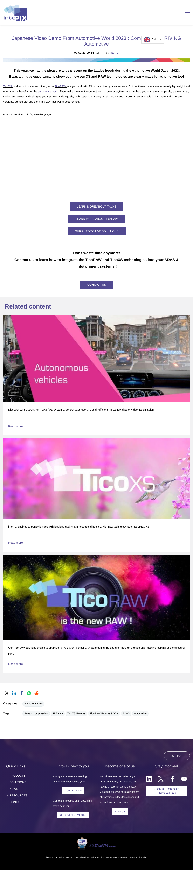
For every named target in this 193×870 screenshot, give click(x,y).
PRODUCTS (17, 775)
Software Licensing (138, 857)
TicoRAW (60, 86)
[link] (96, 61)
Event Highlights (33, 703)
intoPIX (114, 52)
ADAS (126, 713)
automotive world (48, 91)
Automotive (140, 713)
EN (150, 39)
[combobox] (152, 40)
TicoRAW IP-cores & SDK (104, 713)
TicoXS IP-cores (76, 713)
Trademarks (111, 857)
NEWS (13, 788)
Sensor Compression (36, 713)
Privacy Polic (97, 857)
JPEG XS (58, 713)
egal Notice (82, 857)
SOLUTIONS (17, 782)
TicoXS (8, 86)
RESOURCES (18, 795)
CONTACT (16, 802)
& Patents (122, 857)
